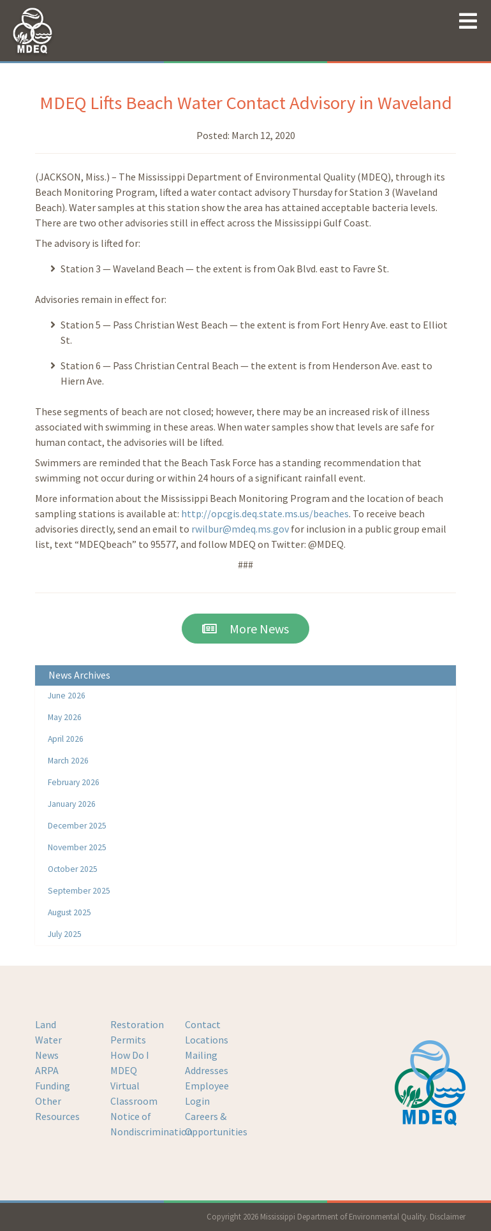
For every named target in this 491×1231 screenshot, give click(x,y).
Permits (128, 1039)
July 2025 (65, 934)
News (47, 1055)
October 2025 (73, 869)
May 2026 (65, 717)
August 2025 (69, 912)
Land (45, 1024)
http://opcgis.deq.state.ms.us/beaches (265, 513)
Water (48, 1039)
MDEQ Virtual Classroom (134, 1085)
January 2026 (72, 804)
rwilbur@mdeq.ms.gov (240, 528)
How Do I (129, 1055)
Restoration (137, 1024)
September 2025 (79, 890)
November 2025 (77, 847)
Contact (203, 1024)
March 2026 (68, 760)
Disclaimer (447, 1216)
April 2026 (66, 738)
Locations (206, 1039)
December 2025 (77, 825)
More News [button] (245, 629)
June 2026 (66, 695)
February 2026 (73, 782)
